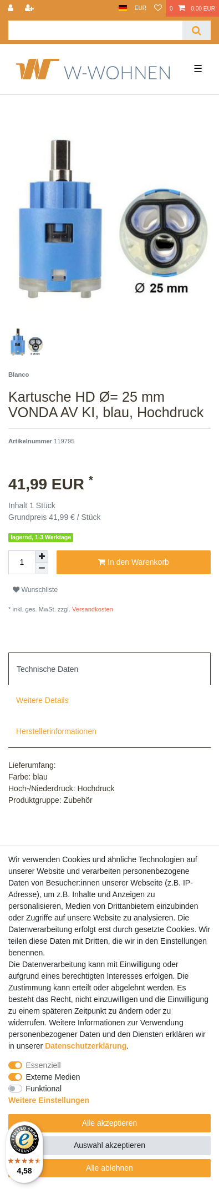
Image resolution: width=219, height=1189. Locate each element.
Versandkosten (91, 609)
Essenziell (43, 1065)
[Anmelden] (11, 8)
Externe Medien (53, 1076)
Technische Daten (47, 669)
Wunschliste (35, 590)
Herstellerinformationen (56, 731)
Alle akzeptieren (109, 1123)
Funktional (44, 1088)
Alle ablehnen (109, 1167)
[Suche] (196, 30)
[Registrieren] (30, 8)
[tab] (109, 668)
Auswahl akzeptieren (109, 1145)
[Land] (123, 8)
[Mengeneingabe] (21, 562)
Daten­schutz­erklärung (85, 1045)
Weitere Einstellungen (48, 1100)
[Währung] (140, 8)
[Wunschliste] (158, 8)
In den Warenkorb (133, 563)
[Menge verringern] (41, 568)
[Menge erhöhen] (41, 556)
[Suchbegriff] (95, 30)
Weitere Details (42, 700)
